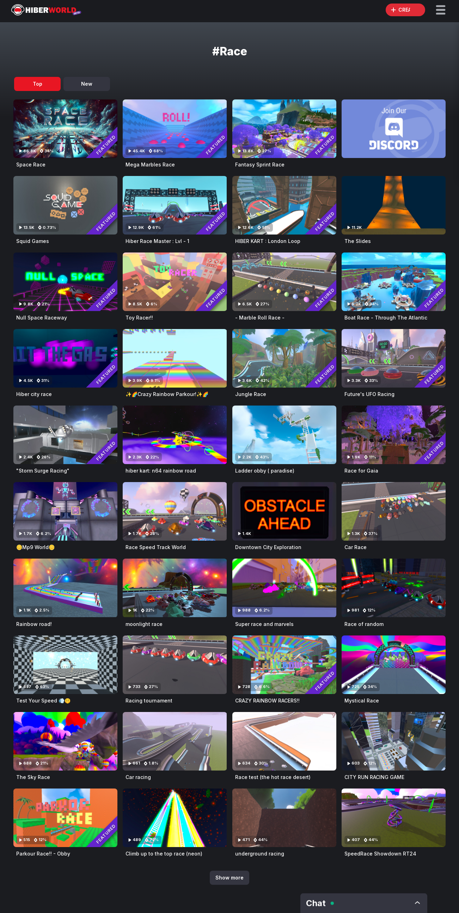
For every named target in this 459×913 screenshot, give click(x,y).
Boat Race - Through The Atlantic (385, 318)
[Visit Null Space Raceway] (65, 281)
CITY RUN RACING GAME (374, 777)
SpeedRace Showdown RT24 (380, 854)
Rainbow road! (34, 624)
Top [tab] (37, 84)
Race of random (364, 624)
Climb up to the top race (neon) (164, 854)
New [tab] (86, 84)
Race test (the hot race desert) (273, 777)
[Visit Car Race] (394, 511)
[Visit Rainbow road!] (65, 588)
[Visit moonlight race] (175, 588)
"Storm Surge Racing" (42, 471)
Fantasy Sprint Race (259, 165)
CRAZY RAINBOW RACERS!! (267, 701)
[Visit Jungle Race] (284, 358)
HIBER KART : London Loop (267, 241)
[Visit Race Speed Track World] (175, 511)
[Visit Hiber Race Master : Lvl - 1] (175, 205)
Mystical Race (361, 701)
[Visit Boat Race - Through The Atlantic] (394, 281)
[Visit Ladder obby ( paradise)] (284, 435)
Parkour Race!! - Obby (43, 854)
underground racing (259, 854)
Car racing (138, 777)
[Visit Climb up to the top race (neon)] (175, 818)
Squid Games (32, 241)
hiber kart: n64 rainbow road (161, 471)
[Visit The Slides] (394, 205)
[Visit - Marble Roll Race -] (284, 281)
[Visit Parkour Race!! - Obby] (65, 818)
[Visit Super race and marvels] (284, 588)
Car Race (355, 547)
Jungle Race (250, 394)
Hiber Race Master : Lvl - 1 (157, 241)
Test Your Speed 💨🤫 (43, 701)
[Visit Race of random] (394, 588)
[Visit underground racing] (284, 818)
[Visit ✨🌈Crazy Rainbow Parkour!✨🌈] (175, 358)
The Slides (357, 241)
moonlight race (144, 624)
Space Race (30, 165)
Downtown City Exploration (268, 547)
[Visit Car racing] (175, 741)
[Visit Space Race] (65, 128)
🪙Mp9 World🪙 (35, 547)
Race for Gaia (361, 471)
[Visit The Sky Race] (65, 741)
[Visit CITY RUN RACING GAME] (394, 741)
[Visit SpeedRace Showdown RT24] (394, 818)
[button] (441, 10)
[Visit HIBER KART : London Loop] (284, 205)
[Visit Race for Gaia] (394, 435)
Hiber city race (34, 394)
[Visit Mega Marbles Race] (175, 128)
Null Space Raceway (41, 318)
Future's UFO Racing (369, 394)
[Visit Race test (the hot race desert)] (284, 741)
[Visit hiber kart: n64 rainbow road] (175, 435)
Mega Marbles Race (150, 165)
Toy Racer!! (139, 318)
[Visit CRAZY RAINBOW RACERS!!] (284, 664)
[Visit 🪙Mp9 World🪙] (65, 511)
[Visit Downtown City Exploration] (284, 511)
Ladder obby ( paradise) (264, 471)
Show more (229, 878)
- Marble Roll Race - (259, 318)
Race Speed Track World (156, 547)
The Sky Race (33, 777)
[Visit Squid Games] (65, 205)
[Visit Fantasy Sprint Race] (284, 128)
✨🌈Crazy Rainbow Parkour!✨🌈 (167, 394)
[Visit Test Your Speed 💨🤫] (65, 664)
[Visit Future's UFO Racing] (394, 358)
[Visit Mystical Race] (394, 664)
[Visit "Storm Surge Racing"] (65, 435)
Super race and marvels (264, 624)
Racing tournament (149, 701)
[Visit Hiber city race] (65, 358)
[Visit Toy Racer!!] (175, 281)
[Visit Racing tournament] (175, 664)
